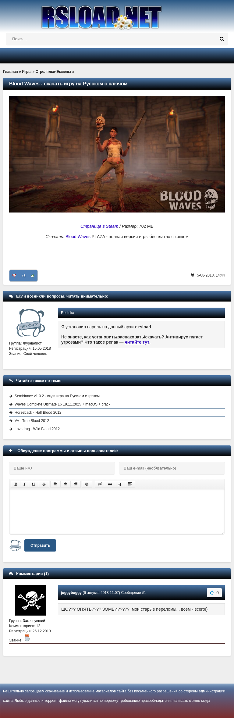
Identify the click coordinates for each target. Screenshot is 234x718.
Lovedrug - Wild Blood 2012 (37, 429)
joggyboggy (71, 593)
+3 (24, 275)
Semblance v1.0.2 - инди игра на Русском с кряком (57, 396)
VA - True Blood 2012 (32, 421)
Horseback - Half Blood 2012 (38, 412)
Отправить (40, 545)
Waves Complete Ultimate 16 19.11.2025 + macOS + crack (62, 404)
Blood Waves (78, 236)
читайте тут (137, 342)
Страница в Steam (99, 226)
